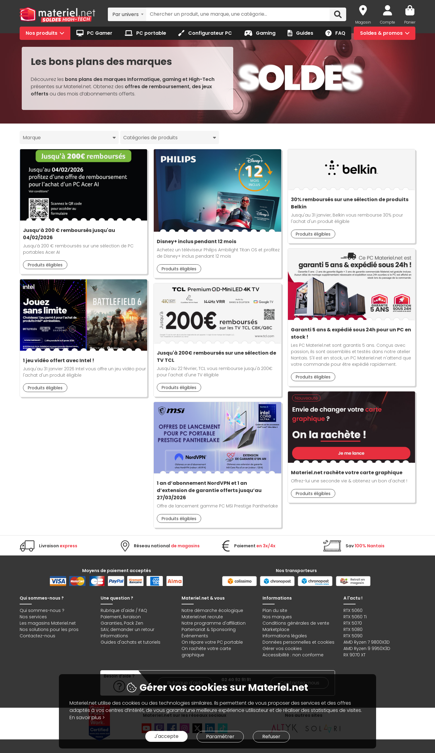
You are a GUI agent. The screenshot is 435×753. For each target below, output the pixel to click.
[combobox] (127, 14)
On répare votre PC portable (212, 642)
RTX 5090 (352, 636)
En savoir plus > (87, 717)
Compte (387, 22)
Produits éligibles (45, 265)
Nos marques (277, 617)
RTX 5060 (352, 610)
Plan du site (275, 610)
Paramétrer (220, 736)
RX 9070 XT (354, 655)
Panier (409, 22)
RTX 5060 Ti (355, 617)
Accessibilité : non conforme (293, 655)
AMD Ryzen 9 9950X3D (366, 648)
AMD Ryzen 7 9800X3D (366, 642)
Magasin (363, 22)
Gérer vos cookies (282, 648)
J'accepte (166, 736)
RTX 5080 (352, 629)
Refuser (271, 736)
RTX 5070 (352, 623)
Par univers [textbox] (125, 14)
